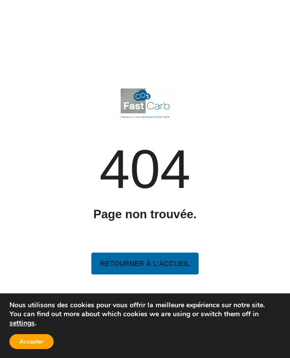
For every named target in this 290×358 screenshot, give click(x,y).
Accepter (31, 342)
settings (22, 323)
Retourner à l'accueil (145, 264)
